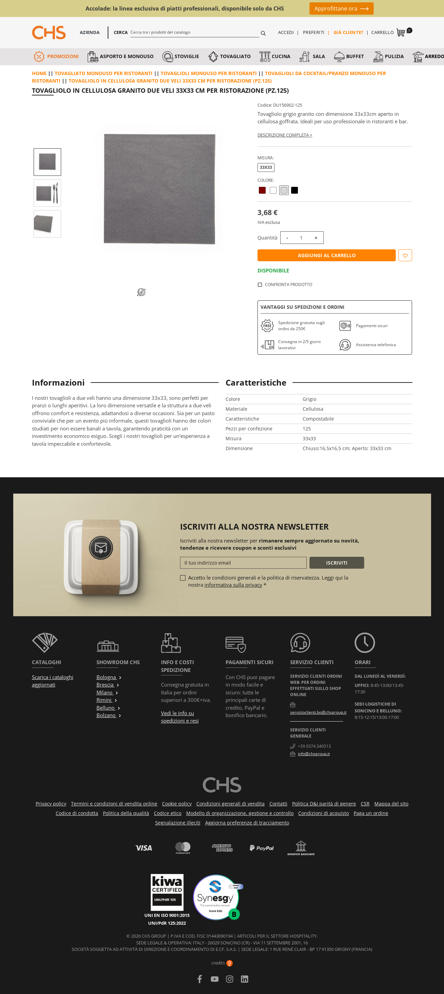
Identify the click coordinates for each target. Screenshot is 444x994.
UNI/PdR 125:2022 (167, 923)
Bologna (109, 677)
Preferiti (314, 32)
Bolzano (109, 715)
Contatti (278, 803)
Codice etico (167, 813)
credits (222, 963)
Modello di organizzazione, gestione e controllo (240, 813)
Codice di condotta (77, 813)
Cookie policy (177, 803)
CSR (365, 803)
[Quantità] (301, 238)
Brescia (108, 684)
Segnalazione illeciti (177, 822)
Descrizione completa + (284, 135)
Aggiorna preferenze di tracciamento (247, 822)
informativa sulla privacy (233, 584)
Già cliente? (348, 32)
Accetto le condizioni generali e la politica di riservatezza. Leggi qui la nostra (268, 581)
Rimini (107, 699)
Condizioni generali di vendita (230, 803)
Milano (107, 692)
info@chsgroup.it (314, 754)
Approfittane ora (336, 8)
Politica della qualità (126, 813)
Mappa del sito (391, 803)
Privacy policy (51, 803)
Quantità (267, 237)
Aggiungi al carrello (327, 255)
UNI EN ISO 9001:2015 (167, 915)
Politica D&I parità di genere (324, 803)
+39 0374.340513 (314, 746)
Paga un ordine (371, 813)
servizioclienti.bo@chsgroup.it (318, 712)
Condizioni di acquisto (323, 813)
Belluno (108, 707)
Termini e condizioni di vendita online (114, 803)
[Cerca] (194, 31)
